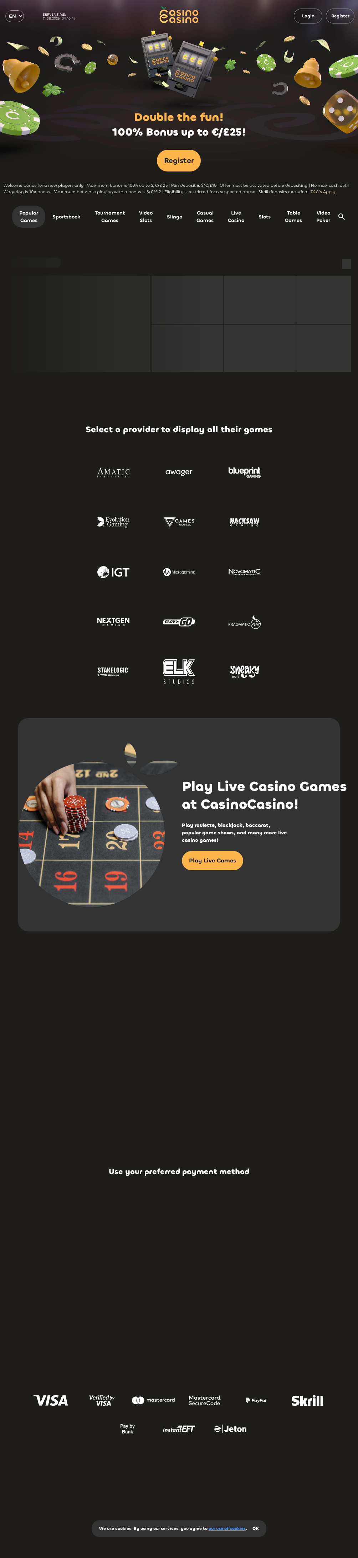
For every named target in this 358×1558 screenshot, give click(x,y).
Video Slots (146, 217)
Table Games (293, 217)
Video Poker (323, 217)
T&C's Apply (323, 192)
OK (255, 1528)
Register (340, 16)
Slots (265, 216)
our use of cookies (227, 1528)
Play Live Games (212, 860)
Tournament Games (110, 217)
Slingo (174, 216)
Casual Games (205, 217)
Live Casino (236, 217)
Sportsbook (66, 216)
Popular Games (28, 217)
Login (308, 16)
